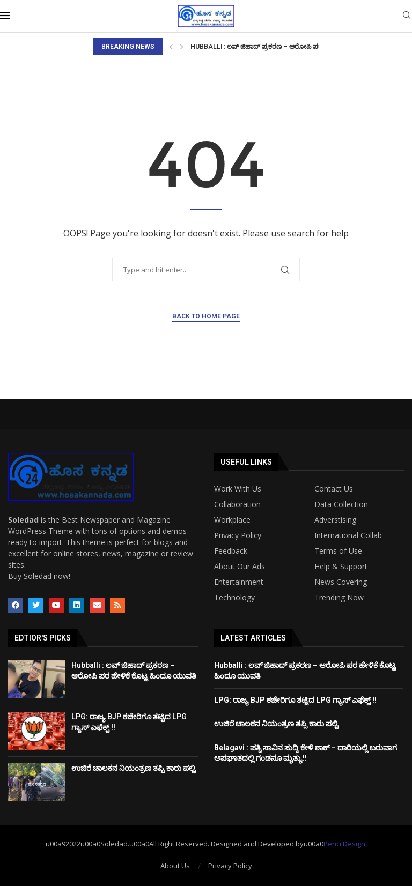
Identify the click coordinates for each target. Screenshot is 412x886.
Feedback (230, 551)
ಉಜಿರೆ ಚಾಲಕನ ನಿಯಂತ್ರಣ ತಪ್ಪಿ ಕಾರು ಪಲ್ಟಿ (133, 768)
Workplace (232, 520)
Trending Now (339, 597)
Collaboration (237, 504)
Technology (234, 597)
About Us (175, 865)
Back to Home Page (206, 316)
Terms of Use (338, 551)
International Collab (348, 535)
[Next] (182, 46)
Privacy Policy (237, 535)
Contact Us (333, 489)
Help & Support (340, 566)
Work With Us (237, 489)
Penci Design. (345, 843)
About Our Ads (239, 566)
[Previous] (171, 46)
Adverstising (335, 520)
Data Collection (341, 504)
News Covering (340, 582)
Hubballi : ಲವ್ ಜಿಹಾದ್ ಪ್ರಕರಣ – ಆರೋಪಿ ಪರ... (258, 46)
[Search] (406, 16)
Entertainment (238, 582)
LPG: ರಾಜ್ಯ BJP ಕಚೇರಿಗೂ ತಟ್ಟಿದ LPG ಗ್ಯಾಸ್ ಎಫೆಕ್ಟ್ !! (295, 700)
